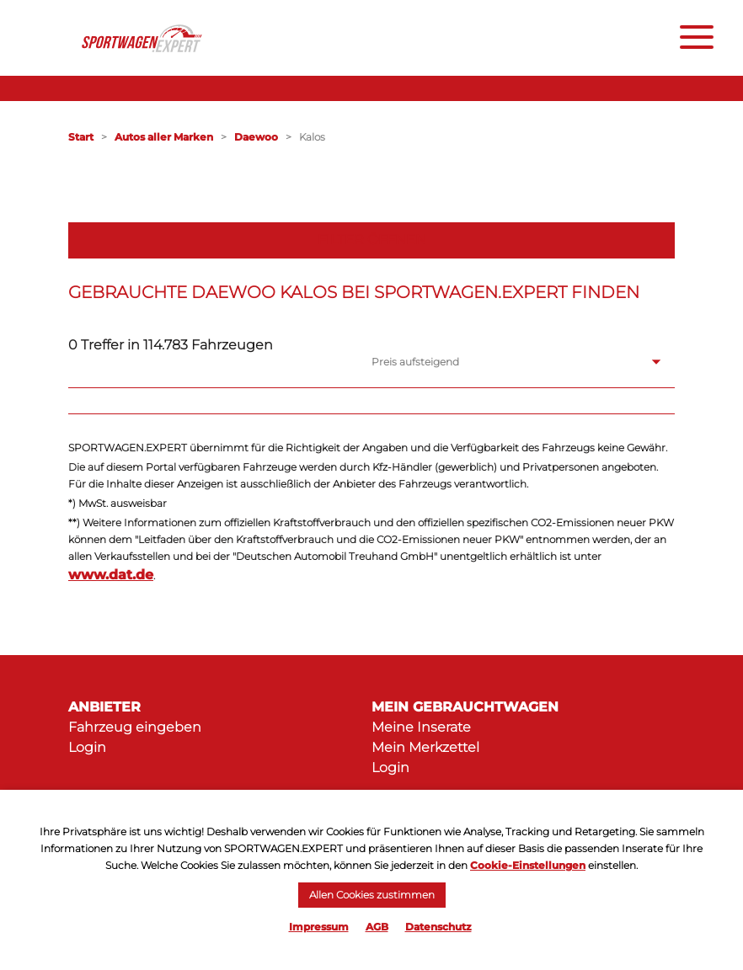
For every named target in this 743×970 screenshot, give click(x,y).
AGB (377, 926)
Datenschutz (438, 926)
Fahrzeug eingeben (134, 727)
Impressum (319, 926)
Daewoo (256, 137)
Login (87, 747)
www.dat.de (110, 575)
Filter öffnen (372, 240)
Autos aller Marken (164, 137)
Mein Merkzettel (425, 747)
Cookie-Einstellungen (527, 865)
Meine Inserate (421, 727)
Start (81, 137)
